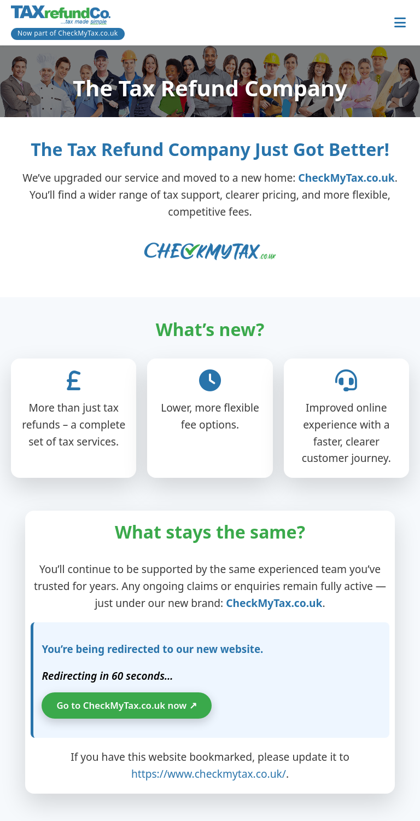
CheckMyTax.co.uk (346, 177)
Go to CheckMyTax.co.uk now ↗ (126, 705)
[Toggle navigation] (400, 23)
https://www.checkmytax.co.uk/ (208, 773)
